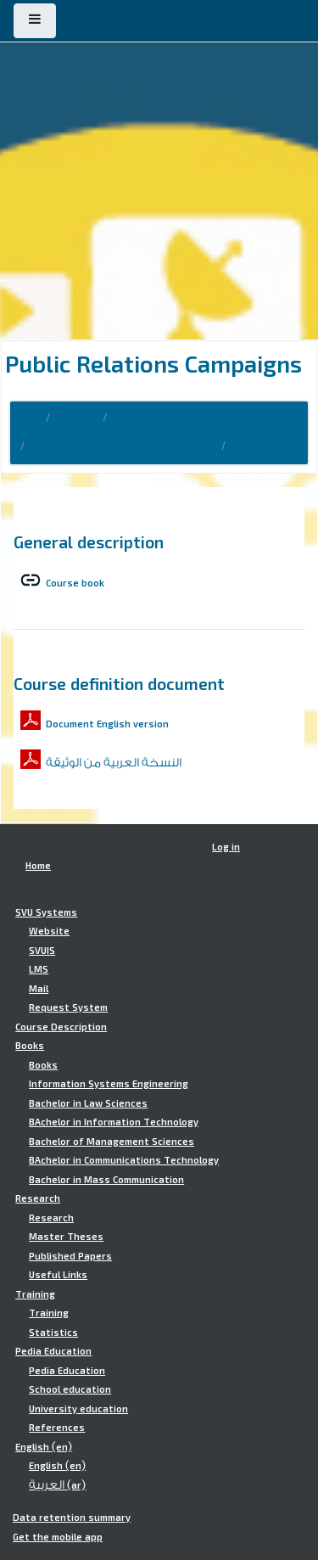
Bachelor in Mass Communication (106, 1180)
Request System (68, 1007)
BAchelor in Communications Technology (124, 1160)
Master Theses (66, 1236)
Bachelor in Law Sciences (88, 1103)
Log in (226, 847)
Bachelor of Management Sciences (111, 1141)
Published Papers (70, 1256)
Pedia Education (53, 1351)
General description (89, 541)
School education (70, 1389)
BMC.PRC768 (261, 446)
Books (29, 1045)
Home (26, 418)
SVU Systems (46, 912)
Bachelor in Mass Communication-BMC (123, 446)
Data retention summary (72, 1517)
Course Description (159, 418)
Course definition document (119, 683)
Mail (38, 989)
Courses (76, 418)
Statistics (53, 1332)
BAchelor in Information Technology (113, 1122)
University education (78, 1409)
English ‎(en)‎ (43, 1447)
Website (49, 931)
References (57, 1427)
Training (35, 1294)
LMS (38, 969)
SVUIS (42, 950)
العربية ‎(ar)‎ (57, 1485)
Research (37, 1198)
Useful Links (58, 1275)
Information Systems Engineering (108, 1084)
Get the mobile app (58, 1537)
